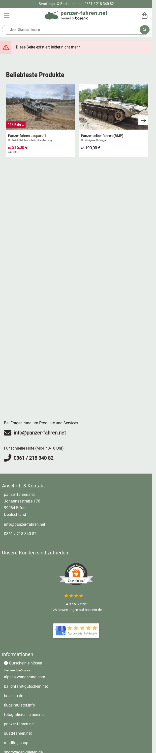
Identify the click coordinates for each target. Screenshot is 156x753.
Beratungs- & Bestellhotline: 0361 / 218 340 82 (76, 3)
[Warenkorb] (144, 15)
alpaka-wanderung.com (24, 677)
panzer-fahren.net (19, 724)
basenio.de (13, 695)
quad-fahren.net (18, 733)
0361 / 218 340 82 (20, 533)
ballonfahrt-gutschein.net (26, 686)
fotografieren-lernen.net (24, 714)
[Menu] (7, 15)
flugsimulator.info (19, 705)
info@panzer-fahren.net (24, 524)
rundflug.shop (16, 742)
